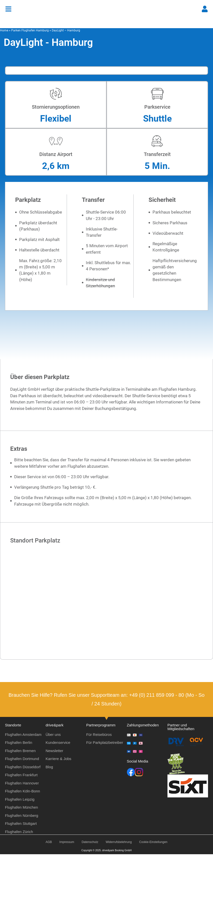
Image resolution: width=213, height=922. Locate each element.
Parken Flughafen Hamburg (30, 30)
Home (4, 30)
